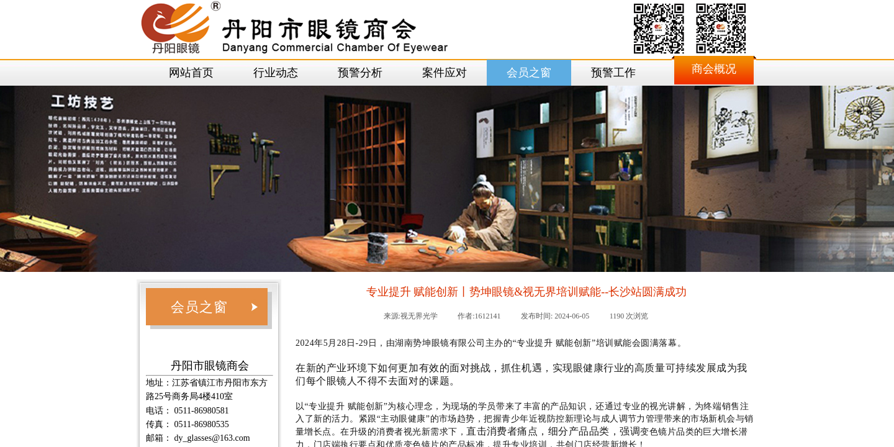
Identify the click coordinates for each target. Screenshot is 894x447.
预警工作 (613, 72)
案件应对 (444, 72)
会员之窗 (529, 72)
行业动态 (275, 72)
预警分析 (360, 72)
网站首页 (191, 72)
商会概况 (714, 69)
